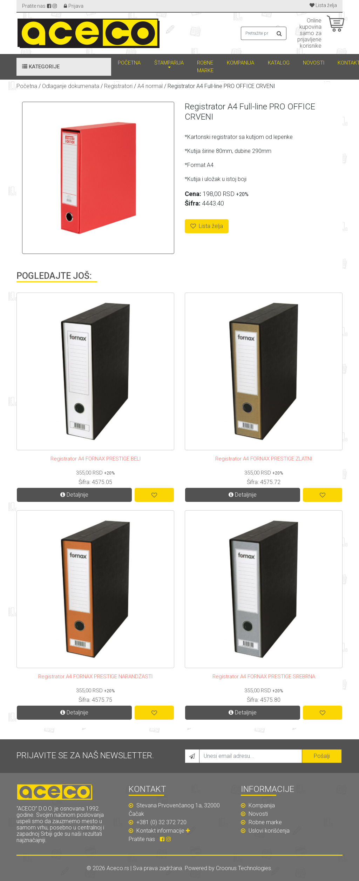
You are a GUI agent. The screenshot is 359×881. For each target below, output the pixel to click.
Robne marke (205, 67)
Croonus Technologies (243, 868)
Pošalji (322, 756)
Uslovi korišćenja (265, 830)
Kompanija (240, 63)
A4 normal (150, 86)
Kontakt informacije (164, 830)
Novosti (313, 63)
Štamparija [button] (169, 63)
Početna (129, 63)
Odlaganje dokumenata (70, 86)
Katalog (279, 63)
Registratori (118, 86)
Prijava (75, 6)
